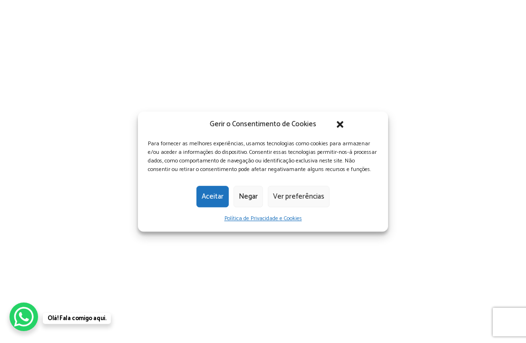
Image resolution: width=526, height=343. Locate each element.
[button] (340, 124)
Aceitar (213, 196)
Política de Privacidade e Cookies (263, 218)
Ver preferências (298, 196)
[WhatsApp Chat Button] (24, 317)
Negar (248, 196)
